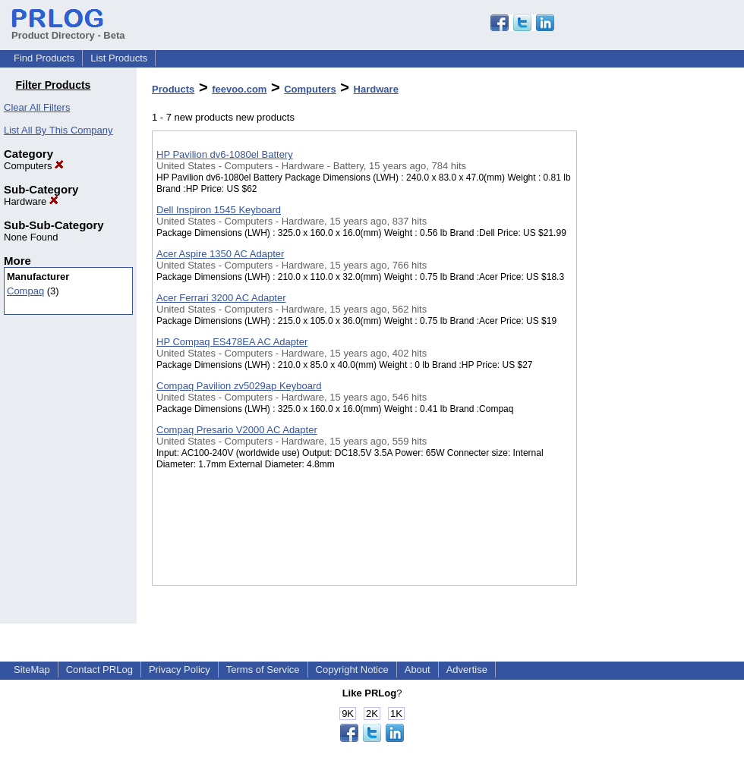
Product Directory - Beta (68, 29)
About (417, 669)
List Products (118, 58)
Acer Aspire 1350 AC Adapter (220, 253)
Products (173, 89)
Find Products (44, 58)
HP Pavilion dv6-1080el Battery (224, 154)
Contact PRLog (99, 669)
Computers (34, 165)
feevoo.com (239, 89)
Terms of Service (263, 669)
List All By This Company (58, 130)
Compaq (25, 291)
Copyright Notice (352, 669)
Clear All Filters (37, 107)
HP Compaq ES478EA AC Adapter (231, 341)
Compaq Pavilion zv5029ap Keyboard (239, 385)
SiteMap (32, 669)
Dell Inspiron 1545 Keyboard (218, 209)
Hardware (31, 201)
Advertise (466, 669)
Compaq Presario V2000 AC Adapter (236, 429)
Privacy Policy (179, 669)
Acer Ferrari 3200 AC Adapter (221, 297)
